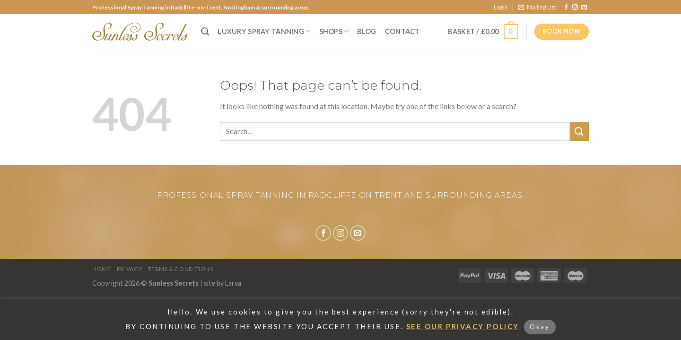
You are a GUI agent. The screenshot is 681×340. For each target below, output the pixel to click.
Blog (366, 31)
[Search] (205, 32)
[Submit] (579, 131)
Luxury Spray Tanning (264, 31)
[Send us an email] (584, 7)
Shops (334, 31)
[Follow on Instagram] (575, 7)
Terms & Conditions (180, 268)
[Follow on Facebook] (566, 7)
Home (101, 268)
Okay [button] (540, 327)
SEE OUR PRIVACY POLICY (462, 326)
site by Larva (222, 283)
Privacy (129, 268)
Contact (402, 31)
